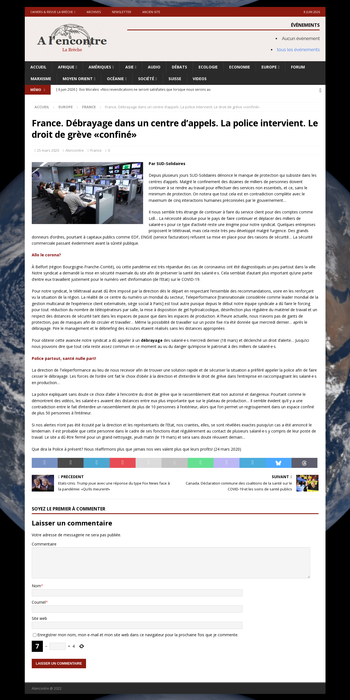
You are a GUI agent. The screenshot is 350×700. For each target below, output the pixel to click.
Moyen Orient (78, 78)
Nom (36, 585)
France (96, 149)
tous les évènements (298, 49)
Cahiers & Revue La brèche (51, 12)
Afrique (66, 67)
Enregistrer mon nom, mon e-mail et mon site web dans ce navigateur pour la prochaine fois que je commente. (137, 633)
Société (146, 78)
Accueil (38, 67)
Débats (179, 67)
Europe (269, 67)
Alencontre (74, 149)
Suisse (174, 78)
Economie (239, 67)
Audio (154, 67)
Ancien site (151, 12)
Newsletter (121, 12)
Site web (39, 617)
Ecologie (208, 67)
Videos (200, 78)
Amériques (100, 67)
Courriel (39, 601)
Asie (129, 67)
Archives (94, 12)
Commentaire (44, 543)
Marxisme (41, 78)
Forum (298, 67)
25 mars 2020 (48, 149)
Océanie (115, 78)
